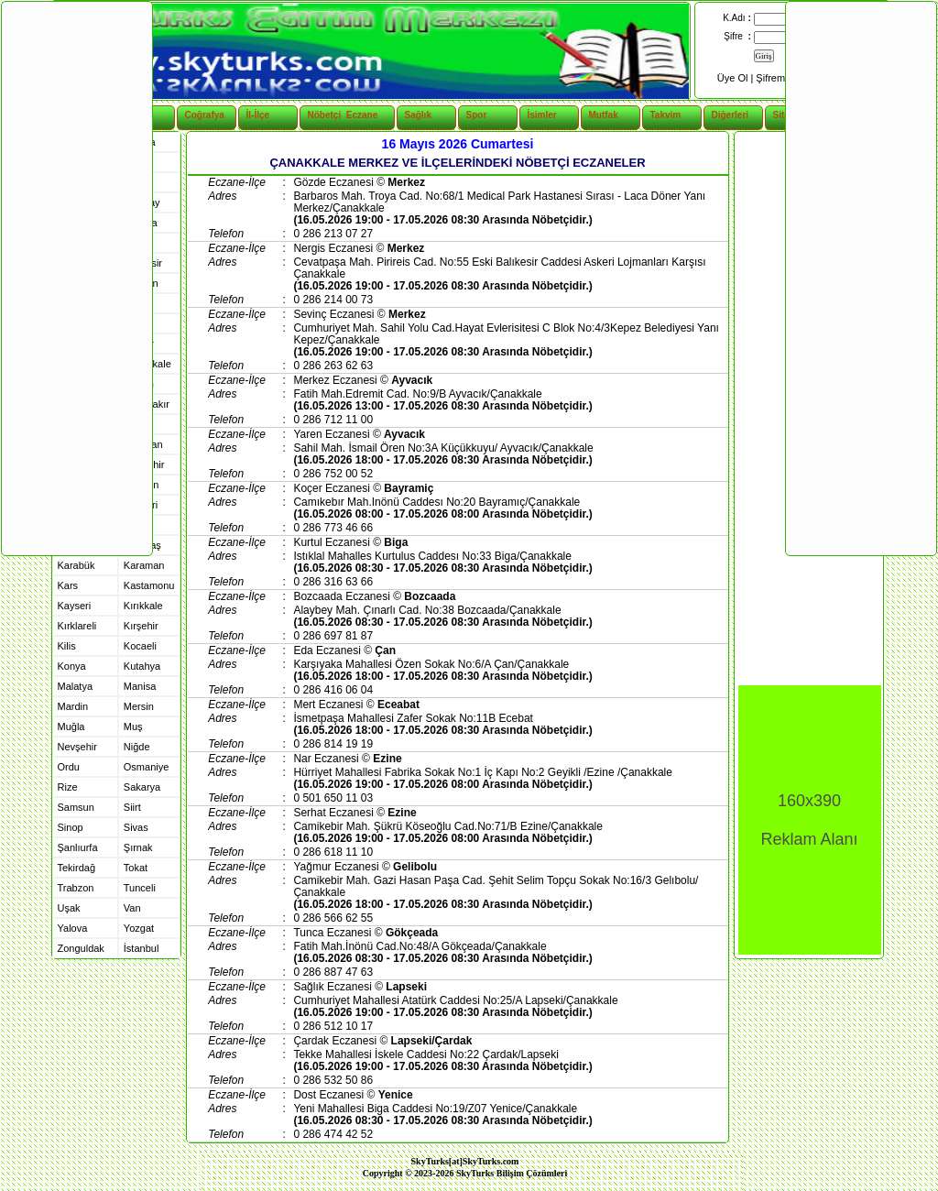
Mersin (139, 706)
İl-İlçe (258, 115)
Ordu (69, 766)
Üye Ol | (737, 77)
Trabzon (76, 887)
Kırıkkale (143, 605)
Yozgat (139, 928)
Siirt (132, 807)
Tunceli (140, 887)
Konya (72, 666)
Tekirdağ (77, 867)
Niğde (137, 746)
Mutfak (603, 115)
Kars (68, 585)
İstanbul (141, 948)
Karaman (144, 565)
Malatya (75, 686)
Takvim (666, 115)
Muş (133, 726)
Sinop (70, 827)
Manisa (140, 686)
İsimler (542, 115)
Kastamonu (149, 585)
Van (132, 907)
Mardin (73, 706)
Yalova (73, 928)
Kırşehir (141, 625)
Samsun (76, 807)
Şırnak (138, 847)
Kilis (67, 645)
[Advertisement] (76, 277)
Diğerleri (730, 115)
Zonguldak (81, 948)
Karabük (76, 565)
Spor (476, 115)
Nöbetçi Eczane (333, 115)
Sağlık (418, 115)
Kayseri (75, 605)
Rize (68, 786)
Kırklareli (77, 625)
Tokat (135, 867)
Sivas (136, 827)
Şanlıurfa (78, 847)
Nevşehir (77, 746)
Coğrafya (204, 115)
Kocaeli (140, 645)
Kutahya (142, 666)
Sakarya (142, 786)
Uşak (69, 907)
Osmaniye (146, 766)
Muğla (71, 726)
